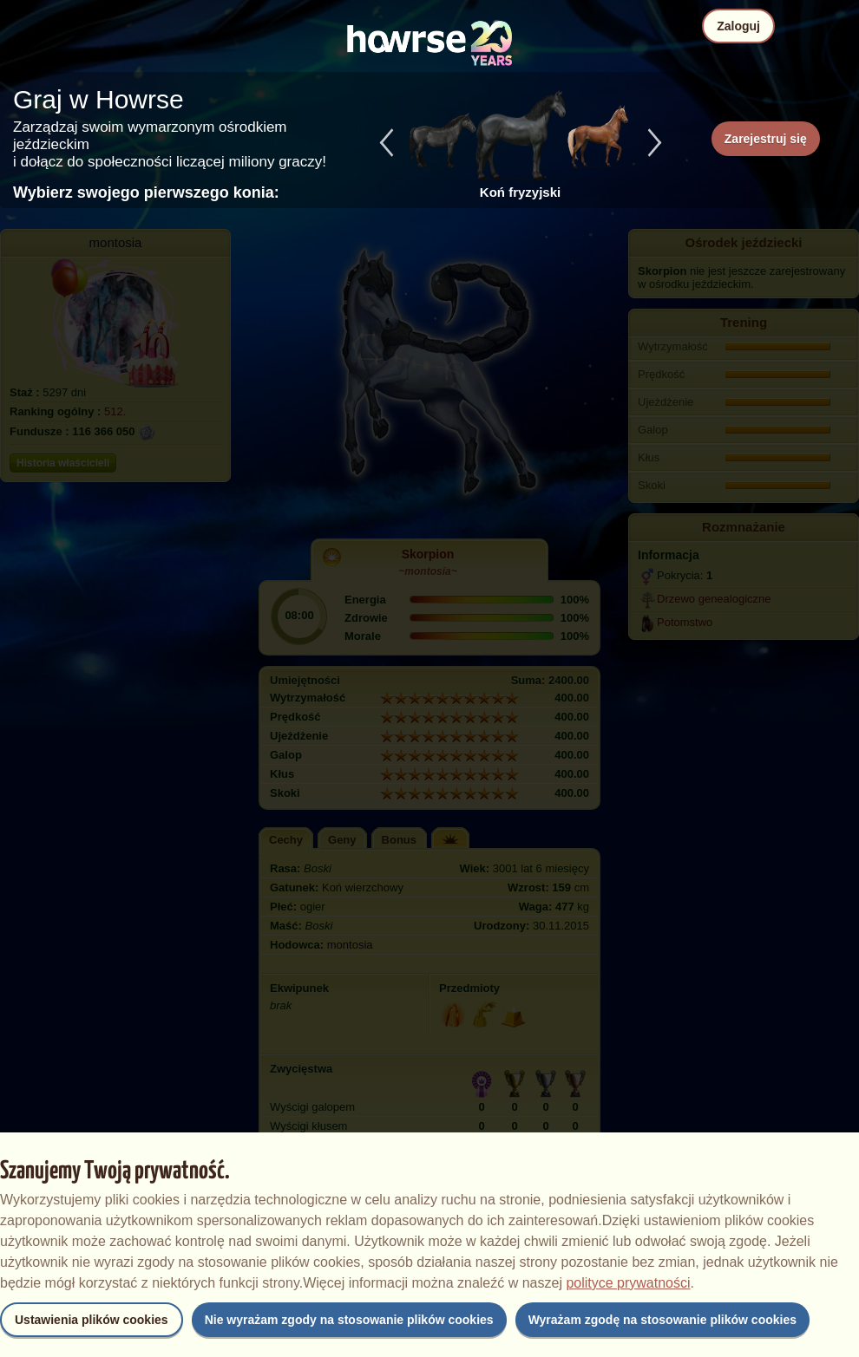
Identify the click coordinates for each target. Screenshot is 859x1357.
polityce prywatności (628, 1282)
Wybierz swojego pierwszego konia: (146, 192)
